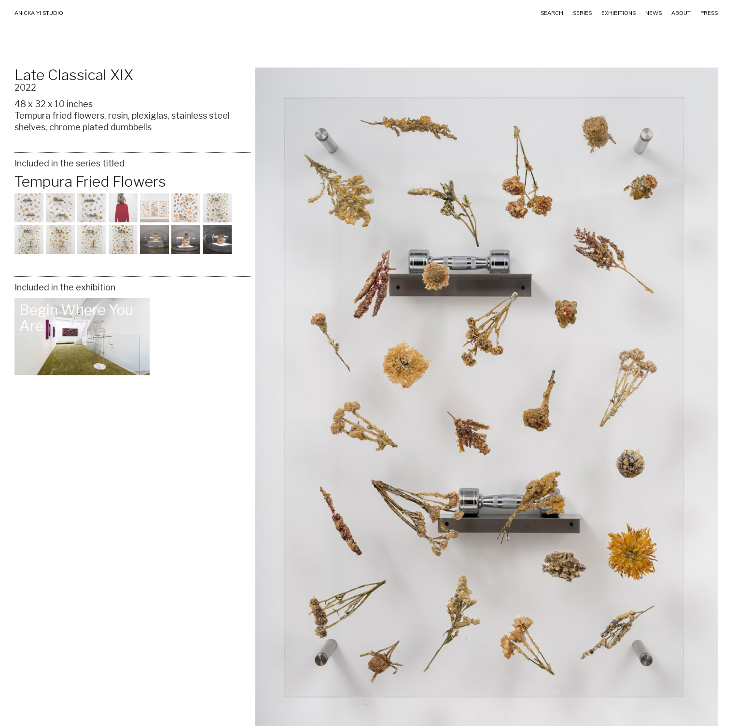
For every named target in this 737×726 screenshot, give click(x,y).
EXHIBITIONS (618, 13)
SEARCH (552, 13)
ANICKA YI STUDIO (38, 13)
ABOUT (681, 13)
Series (582, 13)
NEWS (653, 13)
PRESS (709, 13)
